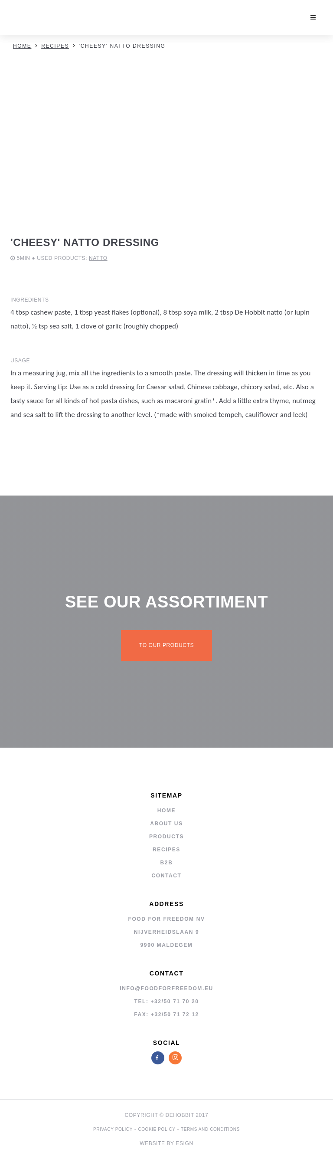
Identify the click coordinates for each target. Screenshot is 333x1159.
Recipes (55, 46)
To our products (166, 645)
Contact (167, 876)
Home (22, 46)
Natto (98, 258)
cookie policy (156, 1129)
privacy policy (113, 1129)
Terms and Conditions (210, 1129)
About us (166, 824)
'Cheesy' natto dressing (122, 46)
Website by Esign (166, 1143)
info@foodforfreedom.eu (166, 988)
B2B (166, 863)
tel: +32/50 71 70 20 (166, 1001)
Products (166, 837)
